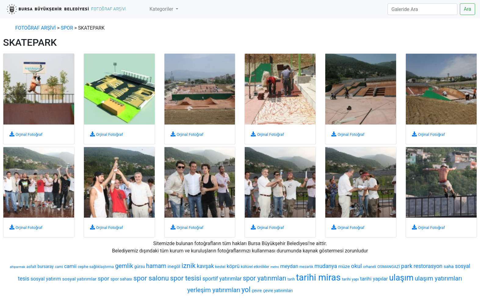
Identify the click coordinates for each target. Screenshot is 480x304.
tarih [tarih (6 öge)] (291, 279)
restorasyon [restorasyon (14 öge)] (427, 266)
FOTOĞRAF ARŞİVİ (35, 28)
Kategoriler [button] (162, 9)
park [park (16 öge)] (406, 266)
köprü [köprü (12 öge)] (233, 266)
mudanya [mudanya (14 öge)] (326, 266)
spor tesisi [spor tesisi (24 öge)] (185, 278)
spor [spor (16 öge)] (103, 278)
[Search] (422, 9)
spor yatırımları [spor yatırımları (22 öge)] (264, 278)
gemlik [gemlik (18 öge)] (124, 266)
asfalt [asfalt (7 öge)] (31, 266)
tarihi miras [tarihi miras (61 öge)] (318, 277)
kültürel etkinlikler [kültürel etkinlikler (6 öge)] (255, 267)
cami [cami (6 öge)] (59, 267)
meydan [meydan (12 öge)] (289, 266)
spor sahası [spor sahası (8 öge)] (121, 279)
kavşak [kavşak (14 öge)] (205, 266)
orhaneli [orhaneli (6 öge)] (369, 267)
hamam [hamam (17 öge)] (156, 266)
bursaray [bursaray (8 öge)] (46, 266)
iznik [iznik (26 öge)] (189, 266)
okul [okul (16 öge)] (356, 266)
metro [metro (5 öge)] (274, 267)
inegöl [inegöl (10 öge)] (174, 266)
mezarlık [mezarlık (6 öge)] (306, 267)
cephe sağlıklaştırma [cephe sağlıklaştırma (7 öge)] (96, 266)
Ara (467, 9)
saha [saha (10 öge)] (449, 266)
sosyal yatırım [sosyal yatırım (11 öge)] (46, 279)
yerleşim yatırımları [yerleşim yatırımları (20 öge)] (213, 290)
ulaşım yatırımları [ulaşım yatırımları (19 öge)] (438, 278)
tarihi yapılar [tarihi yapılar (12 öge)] (374, 279)
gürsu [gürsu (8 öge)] (139, 266)
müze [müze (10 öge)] (344, 266)
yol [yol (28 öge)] (246, 289)
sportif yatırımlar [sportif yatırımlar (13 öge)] (222, 279)
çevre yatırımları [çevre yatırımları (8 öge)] (278, 290)
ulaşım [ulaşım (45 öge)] (401, 278)
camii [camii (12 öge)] (70, 266)
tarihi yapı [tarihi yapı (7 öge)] (350, 279)
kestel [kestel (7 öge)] (220, 266)
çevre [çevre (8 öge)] (257, 290)
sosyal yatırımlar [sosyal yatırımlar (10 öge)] (79, 279)
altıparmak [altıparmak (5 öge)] (17, 267)
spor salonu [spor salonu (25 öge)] (151, 278)
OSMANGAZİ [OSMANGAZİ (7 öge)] (388, 266)
